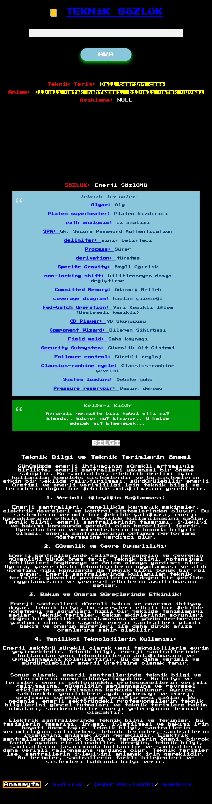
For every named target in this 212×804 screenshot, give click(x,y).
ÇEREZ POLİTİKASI (124, 785)
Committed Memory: (84, 290)
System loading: (89, 379)
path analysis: (91, 222)
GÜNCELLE (177, 785)
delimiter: (82, 240)
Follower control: (84, 357)
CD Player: (88, 321)
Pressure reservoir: (86, 388)
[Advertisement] (106, 143)
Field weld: (88, 339)
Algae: (102, 205)
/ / (78, 785)
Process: (99, 249)
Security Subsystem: (74, 348)
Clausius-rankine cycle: (81, 366)
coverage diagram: (83, 298)
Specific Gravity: (86, 267)
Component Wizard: (79, 330)
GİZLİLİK (68, 785)
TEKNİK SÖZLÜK (114, 11)
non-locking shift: (76, 276)
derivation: (96, 258)
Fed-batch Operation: (78, 307)
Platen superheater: (81, 214)
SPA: (51, 231)
